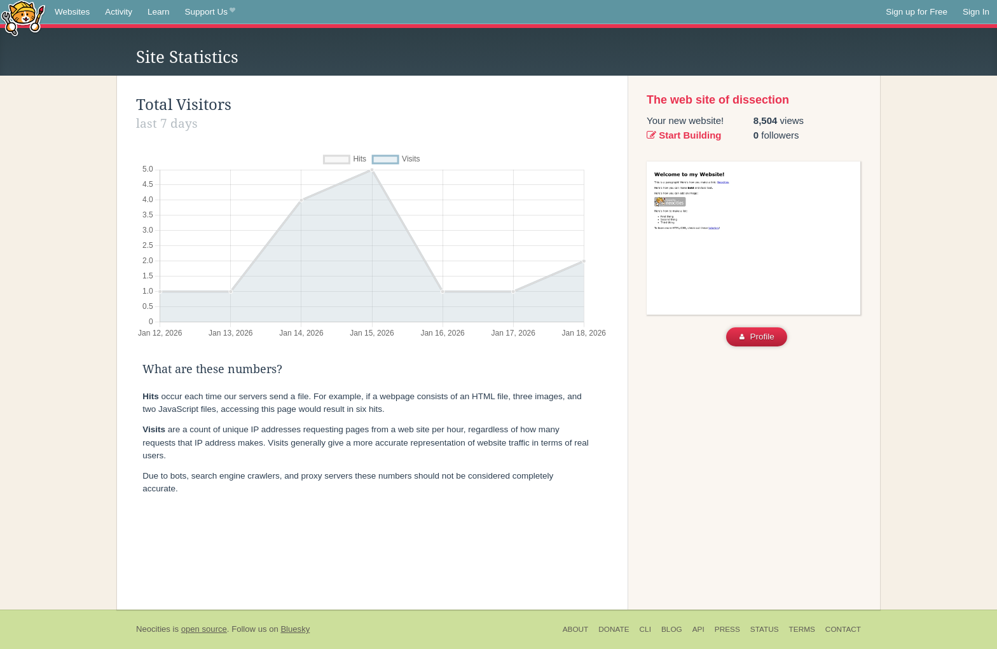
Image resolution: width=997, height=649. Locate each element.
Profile (756, 336)
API (698, 629)
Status (764, 629)
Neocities (153, 629)
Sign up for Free (916, 12)
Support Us (210, 12)
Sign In (976, 12)
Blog (671, 629)
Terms (802, 629)
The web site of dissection (718, 99)
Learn (159, 12)
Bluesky (295, 629)
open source (204, 629)
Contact (843, 629)
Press (727, 629)
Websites (72, 12)
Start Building (684, 135)
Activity (118, 12)
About (576, 629)
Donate (613, 629)
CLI (645, 629)
